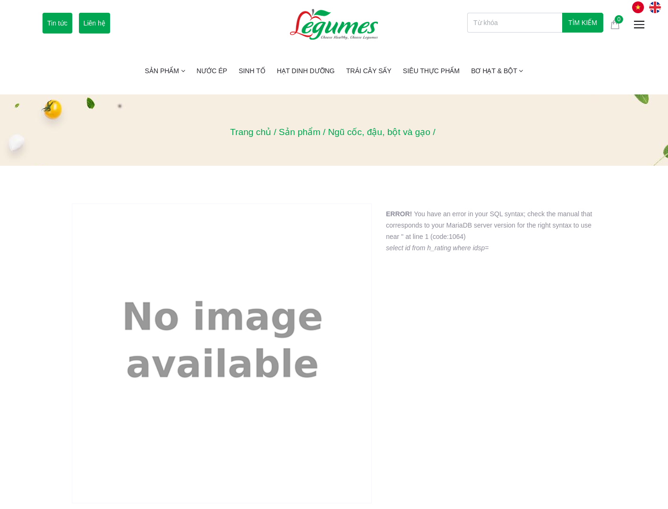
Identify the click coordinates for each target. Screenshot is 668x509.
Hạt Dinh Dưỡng (306, 71)
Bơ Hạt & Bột (497, 71)
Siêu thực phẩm (431, 71)
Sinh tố (252, 71)
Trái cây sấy (369, 71)
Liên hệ (94, 23)
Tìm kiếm (582, 22)
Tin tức (57, 23)
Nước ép (212, 71)
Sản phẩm (165, 71)
